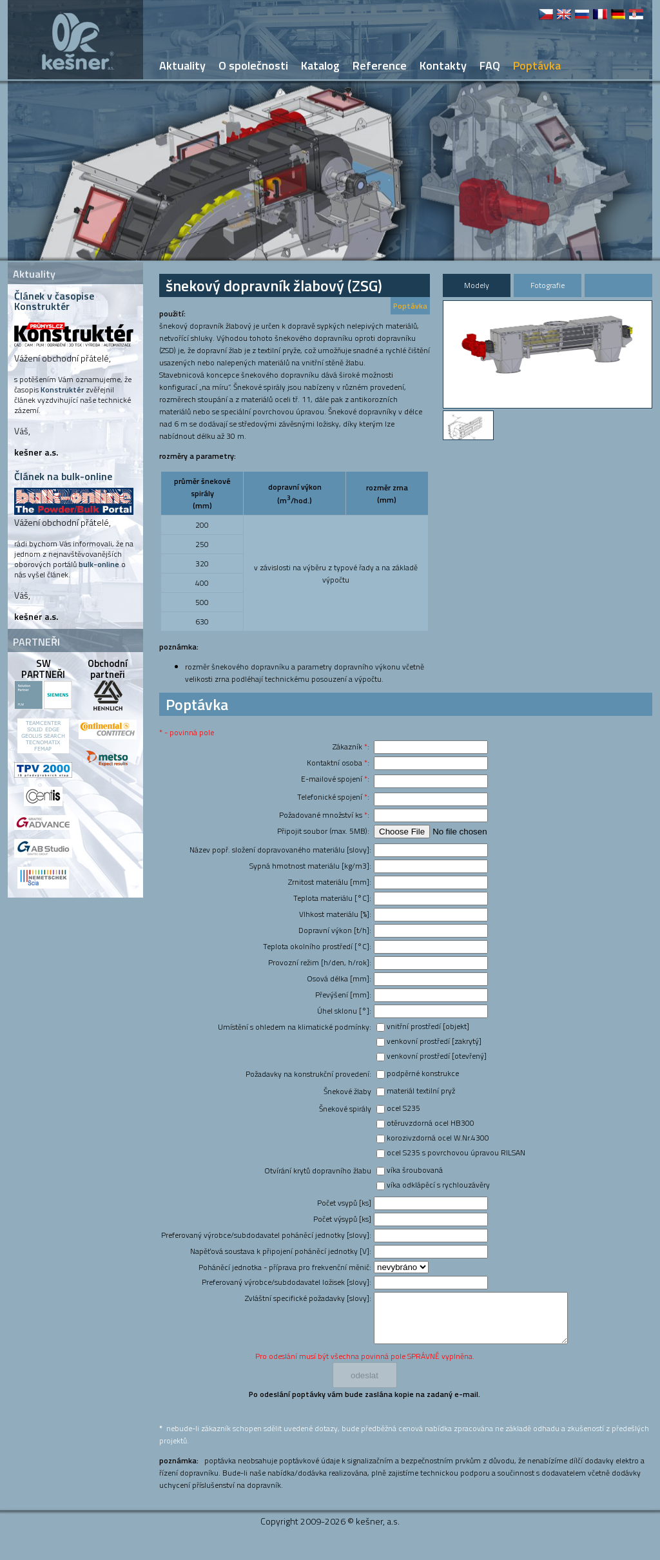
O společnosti (253, 65)
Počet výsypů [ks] (342, 1219)
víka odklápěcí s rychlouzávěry (438, 1185)
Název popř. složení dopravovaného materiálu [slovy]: (280, 849)
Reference (380, 65)
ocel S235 (403, 1108)
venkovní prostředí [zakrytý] (434, 1041)
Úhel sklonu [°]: (344, 1011)
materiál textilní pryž (421, 1090)
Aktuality (182, 65)
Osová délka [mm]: (339, 978)
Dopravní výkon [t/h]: (334, 930)
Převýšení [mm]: (343, 994)
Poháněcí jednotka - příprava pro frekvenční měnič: (285, 1267)
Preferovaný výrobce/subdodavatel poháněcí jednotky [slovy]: (266, 1235)
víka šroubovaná (415, 1170)
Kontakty (443, 65)
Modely (476, 285)
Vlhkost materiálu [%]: (335, 914)
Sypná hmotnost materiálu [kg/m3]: (310, 866)
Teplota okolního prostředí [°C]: (317, 946)
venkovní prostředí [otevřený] (437, 1056)
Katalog (320, 65)
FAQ (490, 65)
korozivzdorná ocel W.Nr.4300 (438, 1137)
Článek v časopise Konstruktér (54, 301)
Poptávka (410, 306)
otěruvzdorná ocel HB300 (430, 1123)
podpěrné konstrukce (423, 1073)
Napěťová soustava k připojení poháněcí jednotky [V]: (280, 1251)
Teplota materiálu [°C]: (332, 898)
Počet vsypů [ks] (344, 1203)
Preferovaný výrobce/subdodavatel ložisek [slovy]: (286, 1282)
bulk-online (99, 564)
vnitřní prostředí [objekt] (428, 1026)
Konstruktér (62, 389)
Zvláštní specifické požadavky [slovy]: (308, 1298)
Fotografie (547, 285)
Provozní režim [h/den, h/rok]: (319, 962)
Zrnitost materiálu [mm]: (329, 882)
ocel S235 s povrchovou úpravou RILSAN (456, 1152)
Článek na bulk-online (63, 476)
